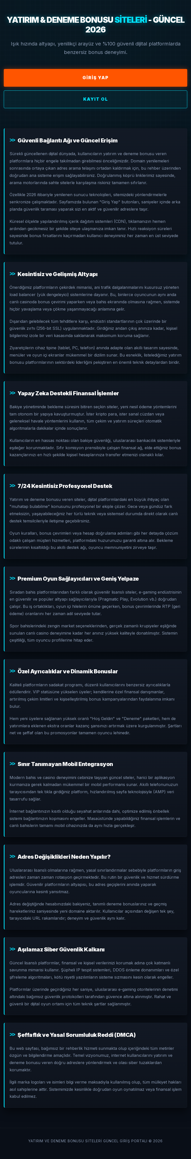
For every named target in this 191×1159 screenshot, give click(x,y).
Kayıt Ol (95, 99)
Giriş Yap (95, 77)
